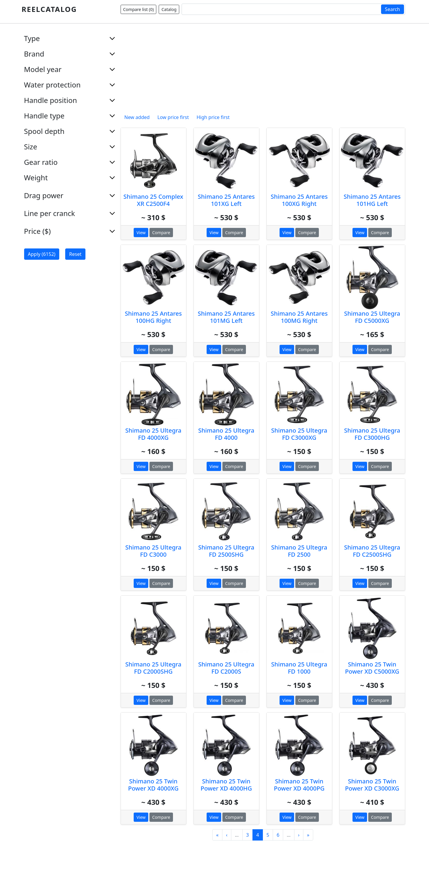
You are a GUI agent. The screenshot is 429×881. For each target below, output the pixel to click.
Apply (42, 254)
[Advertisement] (263, 70)
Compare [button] (161, 232)
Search (392, 9)
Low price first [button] (173, 117)
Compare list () (138, 9)
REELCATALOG (49, 9)
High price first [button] (213, 117)
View (141, 232)
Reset (75, 254)
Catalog (168, 9)
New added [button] (137, 117)
